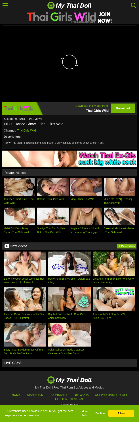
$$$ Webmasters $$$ (111, 394)
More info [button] (85, 413)
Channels (35, 394)
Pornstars (58, 394)
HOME (16, 394)
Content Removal (69, 399)
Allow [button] (121, 413)
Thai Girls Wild (26, 130)
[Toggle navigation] (5, 5)
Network (81, 394)
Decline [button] (100, 413)
